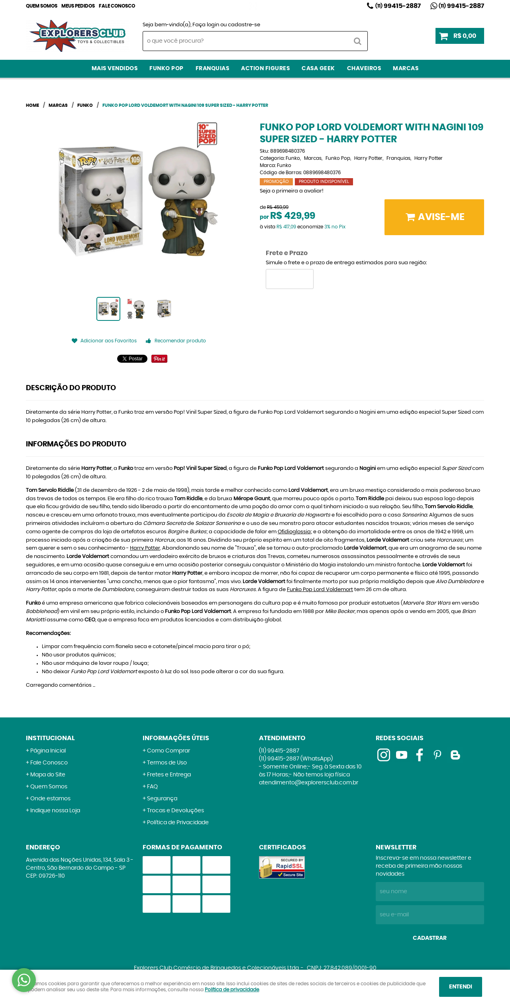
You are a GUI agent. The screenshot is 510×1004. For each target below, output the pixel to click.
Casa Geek (318, 68)
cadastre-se (244, 25)
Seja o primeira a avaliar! (292, 191)
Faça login (205, 25)
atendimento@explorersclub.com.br (308, 783)
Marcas (405, 68)
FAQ (152, 787)
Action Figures (265, 68)
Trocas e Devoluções (175, 810)
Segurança (162, 799)
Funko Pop (166, 68)
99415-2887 (398, 6)
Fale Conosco (117, 6)
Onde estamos (50, 799)
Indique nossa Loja (55, 810)
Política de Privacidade (178, 822)
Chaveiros (364, 68)
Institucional (50, 738)
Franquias (213, 68)
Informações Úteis (176, 738)
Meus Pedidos (78, 6)
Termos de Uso (167, 763)
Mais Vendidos (115, 68)
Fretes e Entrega (169, 775)
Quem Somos (41, 6)
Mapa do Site (47, 775)
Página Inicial (48, 751)
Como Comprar (168, 751)
